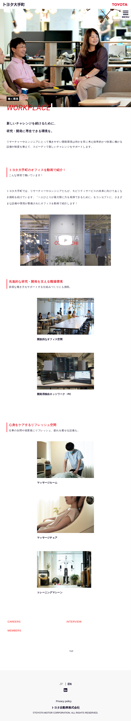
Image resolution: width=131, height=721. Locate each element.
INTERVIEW (74, 621)
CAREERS (13, 621)
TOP (71, 651)
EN (70, 684)
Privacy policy (64, 701)
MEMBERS (14, 630)
